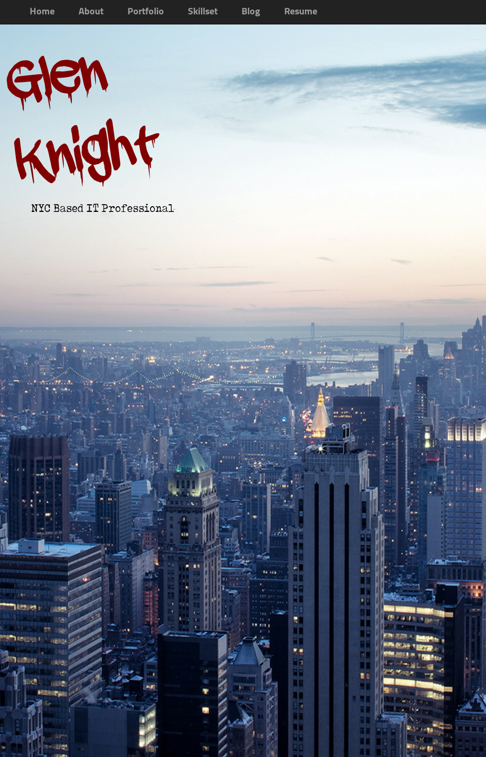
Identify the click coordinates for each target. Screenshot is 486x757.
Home (42, 12)
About (91, 12)
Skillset (203, 12)
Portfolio (145, 12)
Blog (251, 12)
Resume (300, 12)
